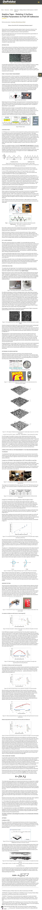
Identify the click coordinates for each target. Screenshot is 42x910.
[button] (38, 2)
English (4, 909)
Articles (11, 9)
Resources (7, 9)
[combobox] (5, 909)
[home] (9, 2)
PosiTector (14, 22)
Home (2, 9)
